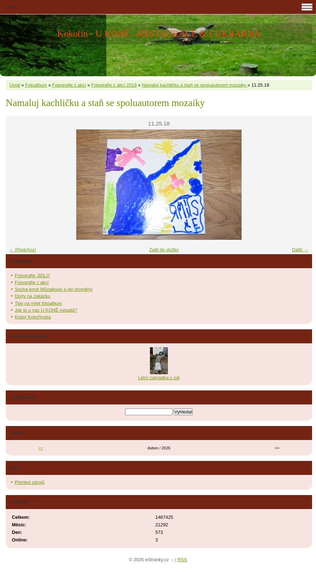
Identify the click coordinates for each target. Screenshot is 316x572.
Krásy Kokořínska (33, 317)
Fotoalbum (36, 85)
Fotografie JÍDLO (32, 275)
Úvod (14, 85)
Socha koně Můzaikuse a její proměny (53, 289)
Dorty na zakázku (32, 296)
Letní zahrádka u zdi (158, 377)
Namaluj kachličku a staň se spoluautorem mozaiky (195, 85)
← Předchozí (22, 249)
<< (40, 448)
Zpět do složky (164, 249)
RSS (182, 559)
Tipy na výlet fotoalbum (38, 303)
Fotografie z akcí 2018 (114, 85)
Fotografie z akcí (69, 85)
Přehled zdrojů (30, 482)
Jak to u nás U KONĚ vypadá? (46, 310)
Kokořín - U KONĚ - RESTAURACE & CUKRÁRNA (159, 33)
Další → (300, 249)
